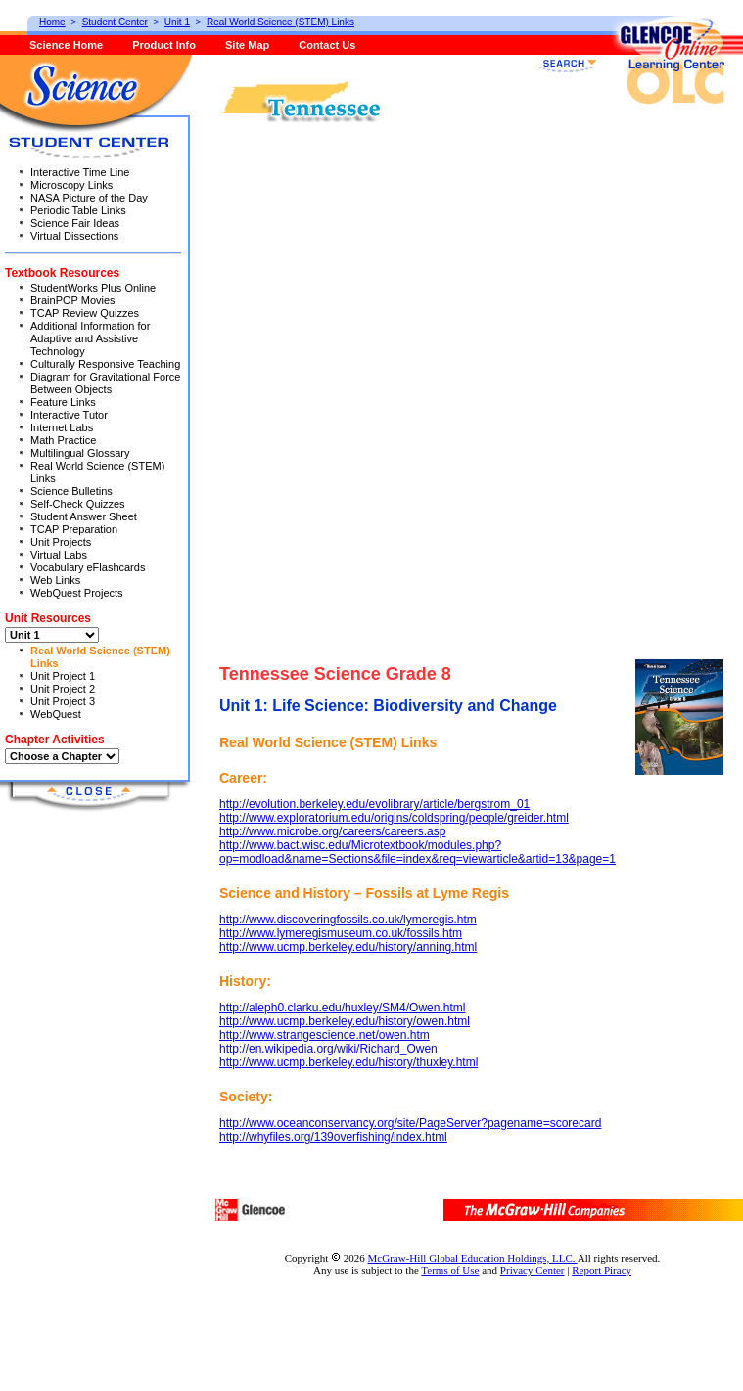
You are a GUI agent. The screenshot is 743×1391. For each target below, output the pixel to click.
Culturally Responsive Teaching (105, 364)
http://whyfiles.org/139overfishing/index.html (333, 1137)
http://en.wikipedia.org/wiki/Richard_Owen (328, 1048)
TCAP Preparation (73, 529)
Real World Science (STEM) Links (280, 22)
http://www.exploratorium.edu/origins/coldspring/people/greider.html (394, 818)
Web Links (55, 580)
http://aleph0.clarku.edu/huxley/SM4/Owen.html (342, 1007)
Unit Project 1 (62, 676)
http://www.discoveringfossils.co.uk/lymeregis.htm (348, 919)
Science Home (66, 45)
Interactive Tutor (69, 415)
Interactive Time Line (80, 172)
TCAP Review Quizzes (84, 313)
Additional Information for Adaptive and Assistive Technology (90, 338)
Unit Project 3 (62, 701)
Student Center (115, 22)
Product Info (164, 45)
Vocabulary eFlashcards (87, 567)
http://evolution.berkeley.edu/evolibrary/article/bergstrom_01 (374, 804)
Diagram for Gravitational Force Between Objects (105, 383)
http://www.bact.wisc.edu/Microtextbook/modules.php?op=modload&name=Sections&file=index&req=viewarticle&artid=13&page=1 (417, 852)
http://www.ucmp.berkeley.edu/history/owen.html (344, 1021)
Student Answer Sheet (83, 516)
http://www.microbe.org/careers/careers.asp (332, 831)
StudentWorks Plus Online (93, 287)
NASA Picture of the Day (89, 197)
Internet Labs (61, 427)
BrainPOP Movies (73, 300)
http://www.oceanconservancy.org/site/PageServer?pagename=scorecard (410, 1123)
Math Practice (63, 440)
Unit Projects (60, 542)
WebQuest (55, 714)
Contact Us (327, 45)
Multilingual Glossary (79, 453)
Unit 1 (177, 22)
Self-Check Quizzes (77, 504)
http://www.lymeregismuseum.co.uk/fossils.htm (340, 933)
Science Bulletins (71, 491)
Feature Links (63, 402)
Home (52, 22)
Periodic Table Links (78, 210)
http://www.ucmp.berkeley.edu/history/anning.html (348, 947)
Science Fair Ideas (74, 223)
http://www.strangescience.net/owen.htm (324, 1035)
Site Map (247, 45)
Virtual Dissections (74, 236)
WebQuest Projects (76, 593)
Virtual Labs (58, 555)
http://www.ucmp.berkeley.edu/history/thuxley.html (348, 1062)
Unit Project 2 (62, 689)
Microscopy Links (71, 185)
